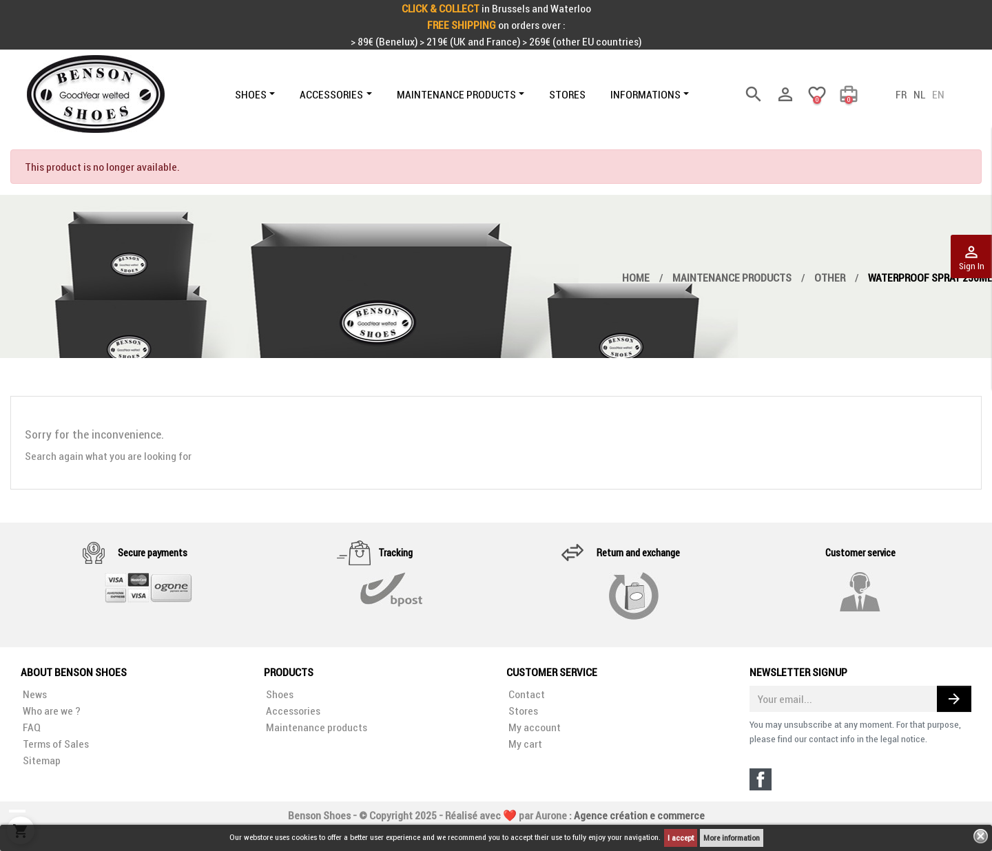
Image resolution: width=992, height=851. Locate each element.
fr (901, 94)
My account (533, 727)
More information (731, 837)
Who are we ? (51, 710)
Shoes (278, 694)
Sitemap (41, 760)
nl (919, 94)
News (34, 694)
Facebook (761, 779)
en (938, 94)
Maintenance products (315, 727)
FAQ (31, 727)
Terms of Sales (55, 743)
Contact (525, 694)
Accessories (292, 710)
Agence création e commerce (639, 804)
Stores (522, 710)
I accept (681, 837)
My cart (524, 743)
